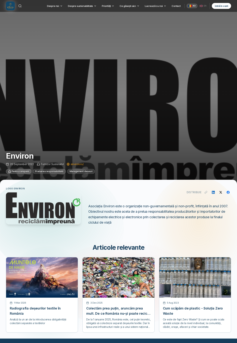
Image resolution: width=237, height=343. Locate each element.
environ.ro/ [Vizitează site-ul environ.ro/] (75, 164)
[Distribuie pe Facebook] (228, 192)
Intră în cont (221, 5)
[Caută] (20, 6)
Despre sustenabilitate (82, 5)
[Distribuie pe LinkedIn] (213, 192)
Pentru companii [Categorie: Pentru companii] (18, 171)
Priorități (108, 5)
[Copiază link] (206, 192)
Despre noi (55, 5)
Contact (176, 5)
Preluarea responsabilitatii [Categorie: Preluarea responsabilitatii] (49, 171)
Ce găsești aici (129, 5)
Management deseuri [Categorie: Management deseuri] (81, 171)
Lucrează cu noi (155, 5)
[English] (203, 6)
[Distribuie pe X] (221, 192)
